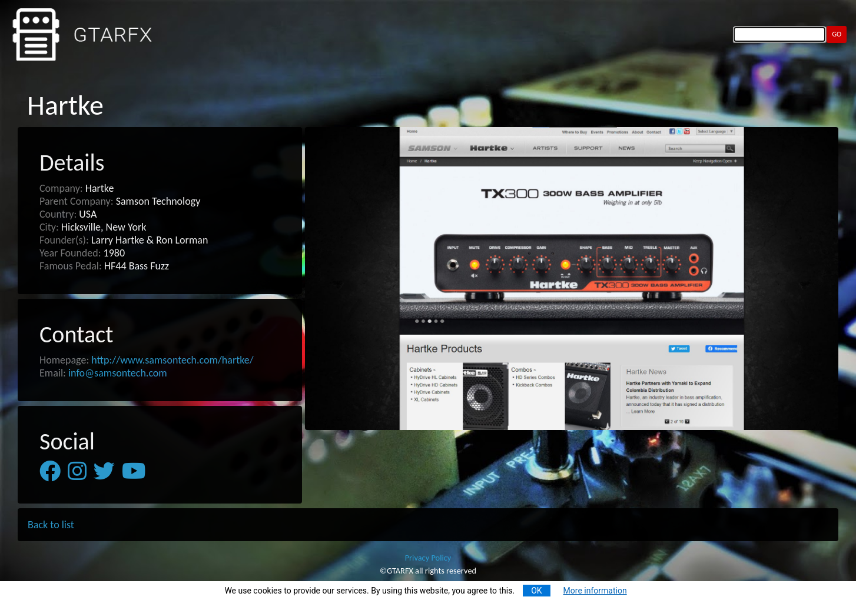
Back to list (51, 524)
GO (836, 33)
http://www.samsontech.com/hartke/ (172, 360)
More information (595, 590)
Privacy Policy (428, 557)
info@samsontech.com (117, 372)
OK (536, 590)
